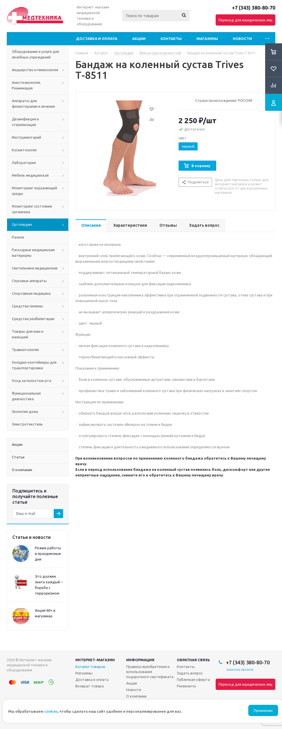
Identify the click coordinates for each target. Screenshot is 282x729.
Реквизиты (186, 686)
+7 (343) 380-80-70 (253, 7)
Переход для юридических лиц (245, 20)
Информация (140, 660)
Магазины (207, 38)
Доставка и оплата (96, 38)
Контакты (171, 38)
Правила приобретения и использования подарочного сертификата (149, 672)
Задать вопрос (190, 673)
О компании (136, 696)
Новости (242, 38)
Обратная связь (193, 660)
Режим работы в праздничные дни (48, 553)
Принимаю (263, 710)
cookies (51, 711)
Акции (139, 38)
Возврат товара (89, 686)
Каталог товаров (90, 667)
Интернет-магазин (95, 660)
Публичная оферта (193, 679)
